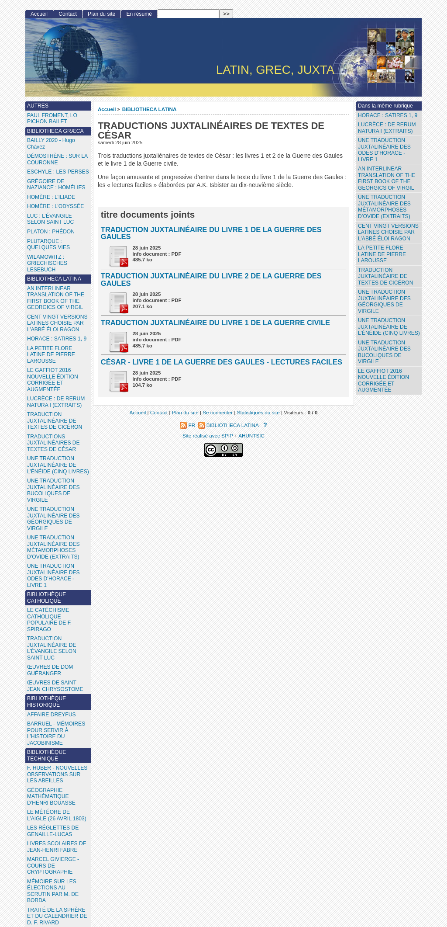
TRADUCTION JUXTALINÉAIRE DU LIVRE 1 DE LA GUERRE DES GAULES (211, 233)
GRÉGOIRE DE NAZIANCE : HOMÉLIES (56, 184)
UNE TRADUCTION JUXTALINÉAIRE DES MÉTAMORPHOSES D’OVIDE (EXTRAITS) (384, 206)
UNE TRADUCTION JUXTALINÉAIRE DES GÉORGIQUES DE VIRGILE (384, 301)
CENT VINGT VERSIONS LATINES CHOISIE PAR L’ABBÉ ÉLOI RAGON (388, 232)
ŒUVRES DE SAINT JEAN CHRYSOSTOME (55, 686)
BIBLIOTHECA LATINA (149, 109)
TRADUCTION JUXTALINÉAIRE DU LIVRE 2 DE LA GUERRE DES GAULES (211, 279)
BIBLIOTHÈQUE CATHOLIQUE (46, 597)
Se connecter (218, 412)
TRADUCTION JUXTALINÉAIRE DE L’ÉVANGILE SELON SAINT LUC (51, 648)
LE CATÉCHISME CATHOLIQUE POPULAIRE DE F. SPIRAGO (49, 619)
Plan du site (101, 14)
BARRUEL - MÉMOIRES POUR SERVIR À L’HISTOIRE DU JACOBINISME (56, 733)
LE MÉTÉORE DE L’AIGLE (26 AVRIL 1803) (56, 815)
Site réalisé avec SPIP (208, 435)
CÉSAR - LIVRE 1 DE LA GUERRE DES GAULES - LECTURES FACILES (221, 362)
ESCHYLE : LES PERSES (58, 172)
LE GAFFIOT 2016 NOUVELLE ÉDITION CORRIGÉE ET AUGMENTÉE (383, 380)
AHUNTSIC (251, 435)
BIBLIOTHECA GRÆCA (55, 131)
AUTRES (37, 106)
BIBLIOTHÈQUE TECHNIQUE (46, 755)
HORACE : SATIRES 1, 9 (387, 115)
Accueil (107, 109)
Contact (67, 14)
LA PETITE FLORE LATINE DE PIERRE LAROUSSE (382, 254)
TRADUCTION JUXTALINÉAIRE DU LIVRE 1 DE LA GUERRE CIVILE (215, 322)
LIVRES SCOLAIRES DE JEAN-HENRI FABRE (56, 846)
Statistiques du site (258, 412)
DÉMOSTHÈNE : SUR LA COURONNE (57, 159)
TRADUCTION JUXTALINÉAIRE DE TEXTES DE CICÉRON (385, 276)
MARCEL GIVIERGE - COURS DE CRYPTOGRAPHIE (53, 865)
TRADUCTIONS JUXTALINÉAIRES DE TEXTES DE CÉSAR (53, 443)
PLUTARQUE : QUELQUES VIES (48, 244)
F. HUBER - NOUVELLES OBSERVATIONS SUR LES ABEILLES (57, 774)
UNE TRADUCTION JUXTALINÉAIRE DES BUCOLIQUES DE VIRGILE (384, 352)
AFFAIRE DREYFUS (51, 715)
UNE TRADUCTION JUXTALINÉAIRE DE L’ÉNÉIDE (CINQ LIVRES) (389, 326)
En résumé (138, 14)
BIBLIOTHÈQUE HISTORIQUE (46, 701)
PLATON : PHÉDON (51, 232)
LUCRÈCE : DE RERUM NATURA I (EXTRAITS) (387, 128)
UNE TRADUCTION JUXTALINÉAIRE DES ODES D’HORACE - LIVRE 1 (384, 150)
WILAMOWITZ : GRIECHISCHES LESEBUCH (47, 263)
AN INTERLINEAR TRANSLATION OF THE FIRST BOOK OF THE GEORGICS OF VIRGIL (386, 178)
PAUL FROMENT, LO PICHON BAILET (52, 118)
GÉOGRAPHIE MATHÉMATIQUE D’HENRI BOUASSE (51, 796)
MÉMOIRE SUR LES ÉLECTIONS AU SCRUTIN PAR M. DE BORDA (53, 891)
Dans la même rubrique (385, 106)
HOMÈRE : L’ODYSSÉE (55, 206)
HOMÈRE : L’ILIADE (51, 197)
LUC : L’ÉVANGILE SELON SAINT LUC (50, 219)
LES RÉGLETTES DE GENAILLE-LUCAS (53, 831)
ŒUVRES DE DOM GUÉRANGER (50, 670)
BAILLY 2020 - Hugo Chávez (51, 143)
